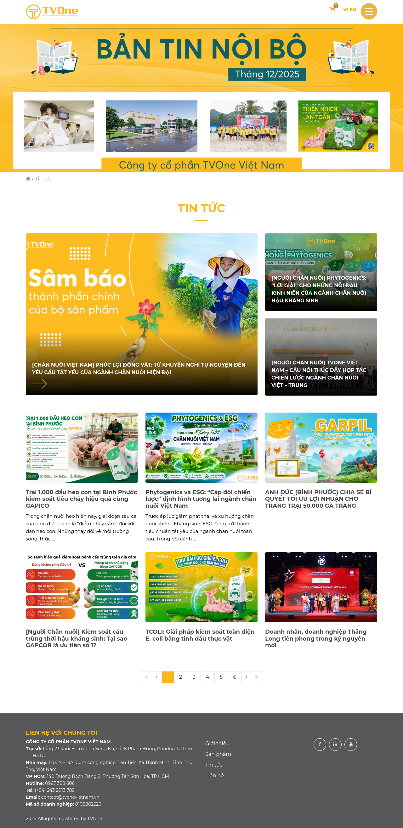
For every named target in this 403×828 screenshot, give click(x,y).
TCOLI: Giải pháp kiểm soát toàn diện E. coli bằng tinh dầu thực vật (200, 635)
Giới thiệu (217, 743)
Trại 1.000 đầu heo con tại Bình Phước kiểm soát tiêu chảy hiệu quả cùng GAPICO (81, 499)
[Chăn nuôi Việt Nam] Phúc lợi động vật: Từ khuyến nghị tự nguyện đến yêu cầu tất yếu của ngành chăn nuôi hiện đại (139, 368)
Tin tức (43, 179)
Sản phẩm (218, 754)
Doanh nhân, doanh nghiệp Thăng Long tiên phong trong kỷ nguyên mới (316, 638)
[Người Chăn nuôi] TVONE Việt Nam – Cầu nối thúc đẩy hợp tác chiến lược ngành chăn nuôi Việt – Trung (318, 374)
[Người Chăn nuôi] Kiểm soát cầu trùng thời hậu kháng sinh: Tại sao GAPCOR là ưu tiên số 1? (76, 638)
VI (345, 10)
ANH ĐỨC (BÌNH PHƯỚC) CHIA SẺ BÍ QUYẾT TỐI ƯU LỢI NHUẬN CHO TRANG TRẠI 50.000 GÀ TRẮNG (318, 499)
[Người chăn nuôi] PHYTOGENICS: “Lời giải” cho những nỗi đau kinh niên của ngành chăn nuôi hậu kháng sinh (318, 289)
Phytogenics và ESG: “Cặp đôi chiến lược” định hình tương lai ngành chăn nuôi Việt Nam (200, 499)
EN (352, 10)
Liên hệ (214, 776)
